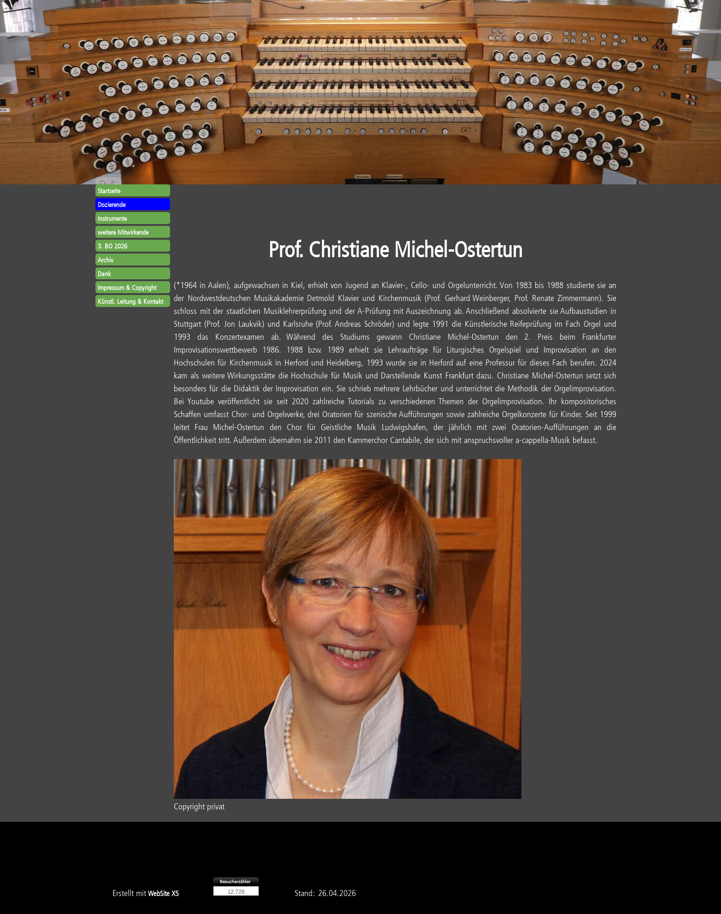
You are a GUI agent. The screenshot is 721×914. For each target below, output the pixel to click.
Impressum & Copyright (127, 287)
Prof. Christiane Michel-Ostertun (395, 249)
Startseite (109, 190)
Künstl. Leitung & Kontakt (130, 301)
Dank (104, 273)
